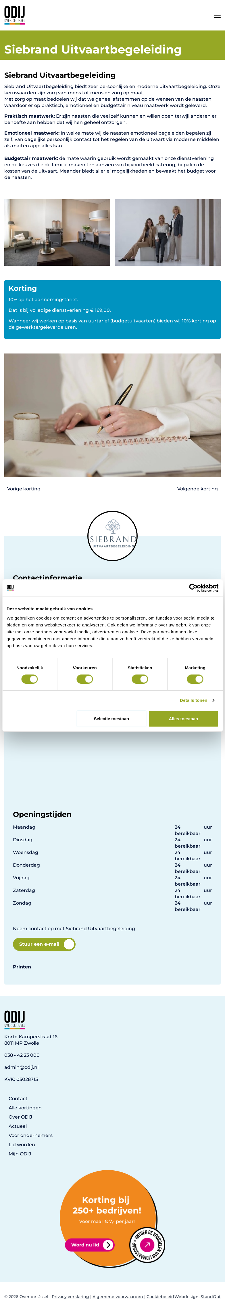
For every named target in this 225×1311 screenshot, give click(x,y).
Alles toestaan (183, 718)
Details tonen (193, 700)
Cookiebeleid (160, 1296)
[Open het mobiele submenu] (217, 13)
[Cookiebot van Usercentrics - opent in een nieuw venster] (193, 588)
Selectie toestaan (111, 718)
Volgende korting (197, 489)
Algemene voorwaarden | (119, 1296)
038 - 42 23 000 (22, 1055)
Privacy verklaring (70, 1296)
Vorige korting (24, 489)
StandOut (211, 1296)
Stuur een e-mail (46, 944)
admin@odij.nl (21, 1067)
